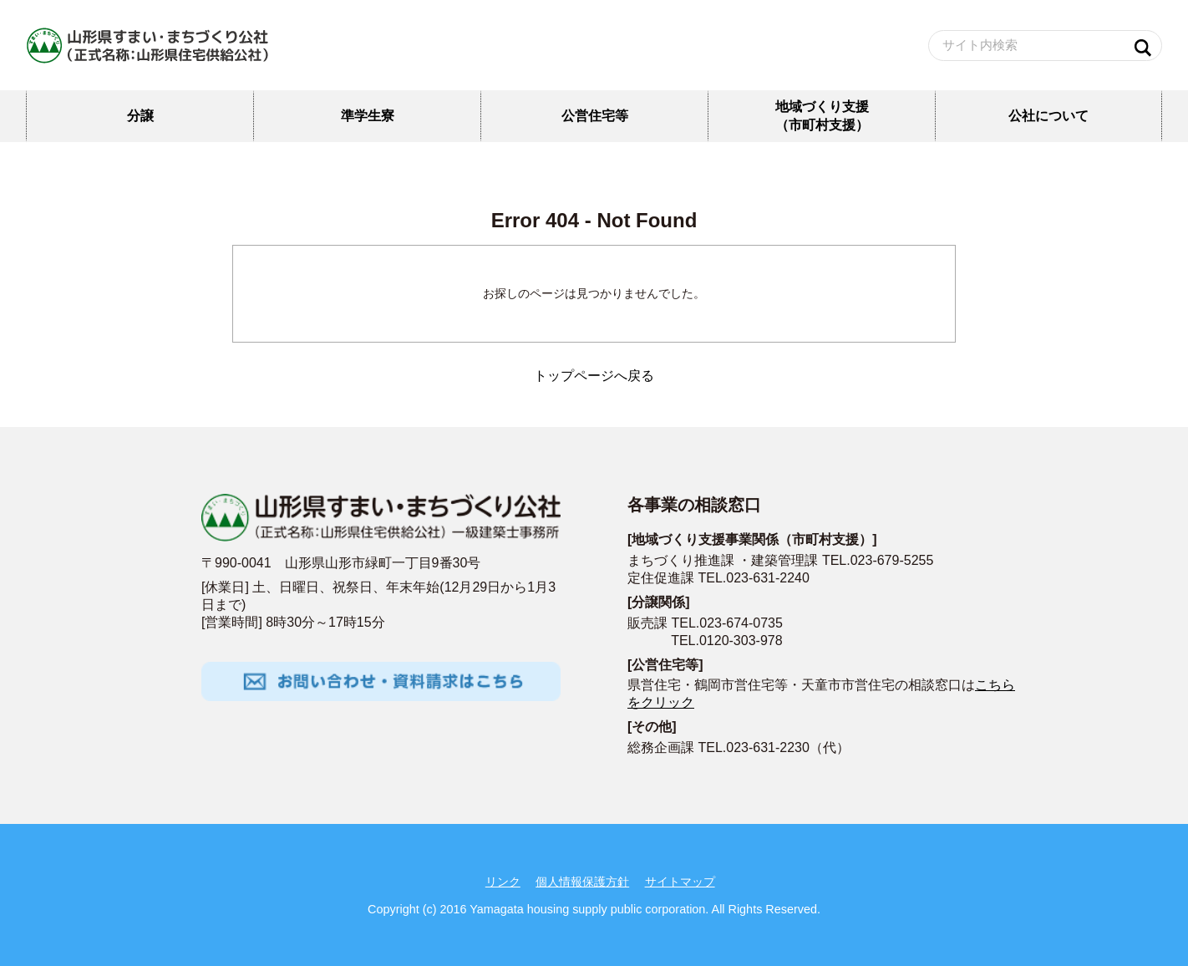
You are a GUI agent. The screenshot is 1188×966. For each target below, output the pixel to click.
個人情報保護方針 (582, 881)
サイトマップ (680, 881)
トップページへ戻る (594, 376)
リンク (502, 881)
